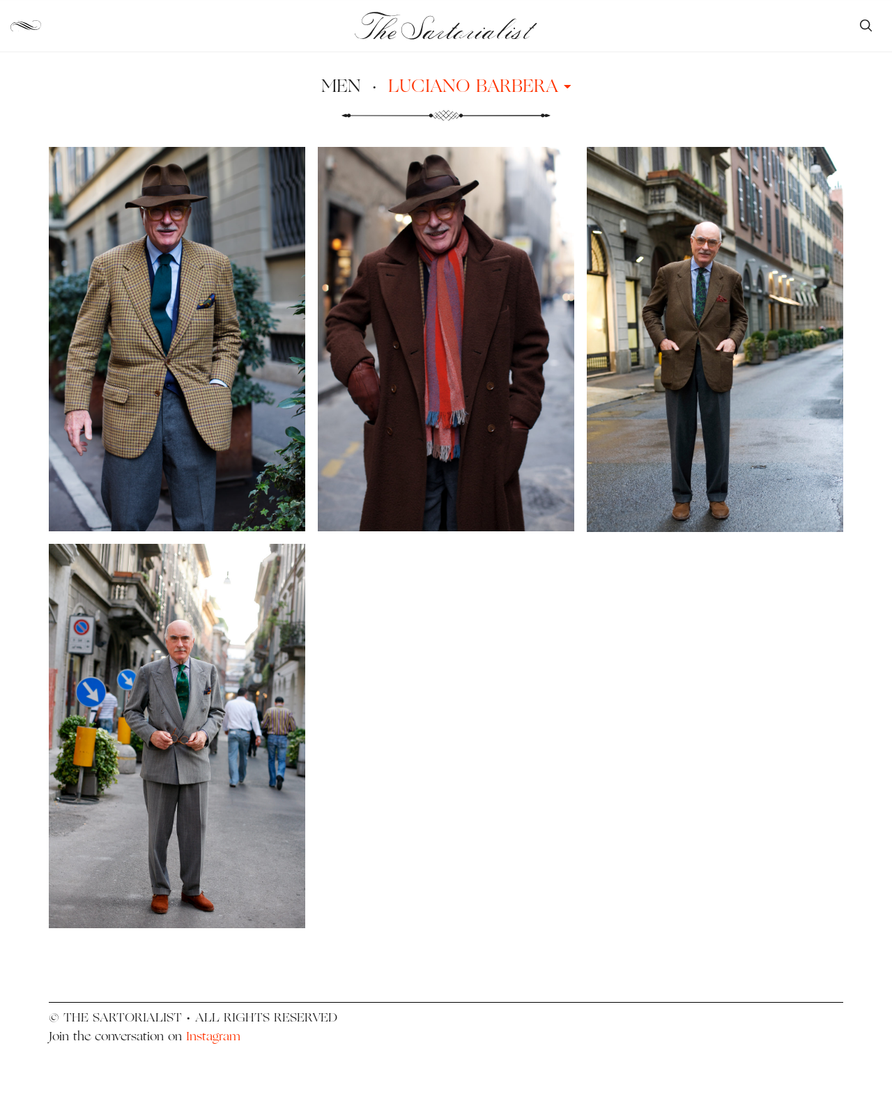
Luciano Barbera (479, 85)
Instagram (213, 1035)
